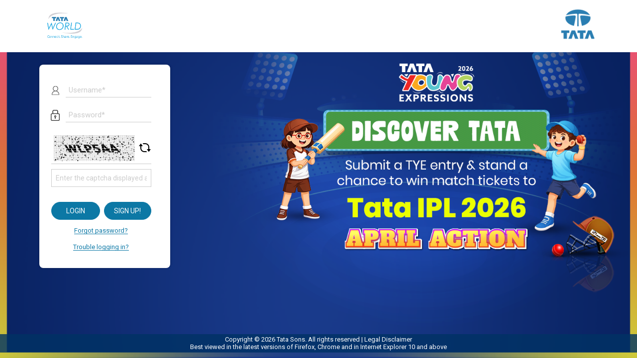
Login (75, 211)
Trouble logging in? (101, 247)
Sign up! (127, 211)
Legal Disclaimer (388, 339)
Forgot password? (101, 230)
